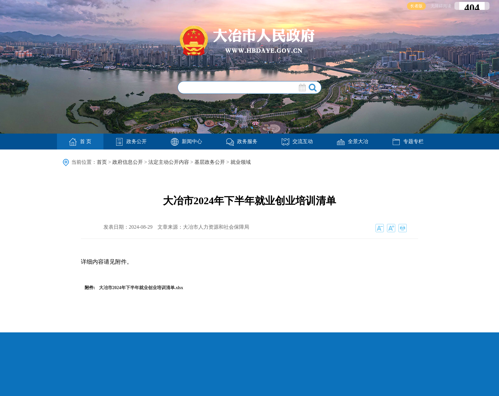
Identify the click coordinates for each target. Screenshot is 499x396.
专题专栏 (408, 141)
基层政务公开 (209, 162)
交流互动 (297, 141)
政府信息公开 (127, 162)
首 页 (80, 142)
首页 (102, 162)
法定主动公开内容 (168, 162)
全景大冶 (352, 141)
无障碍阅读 (441, 5)
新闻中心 (186, 141)
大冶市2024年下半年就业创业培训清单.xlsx (141, 287)
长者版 (416, 5)
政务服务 (241, 141)
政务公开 (131, 141)
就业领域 (240, 162)
